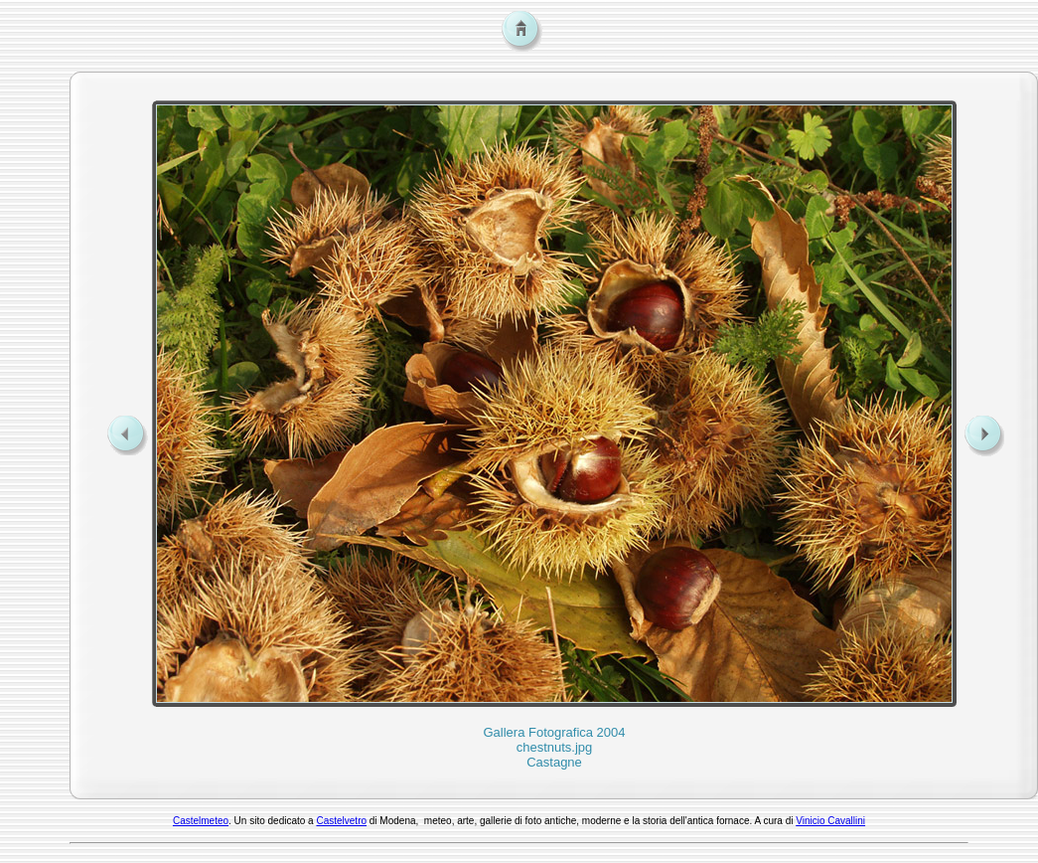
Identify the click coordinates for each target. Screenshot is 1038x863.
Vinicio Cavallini (830, 820)
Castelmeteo (200, 820)
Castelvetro (341, 820)
